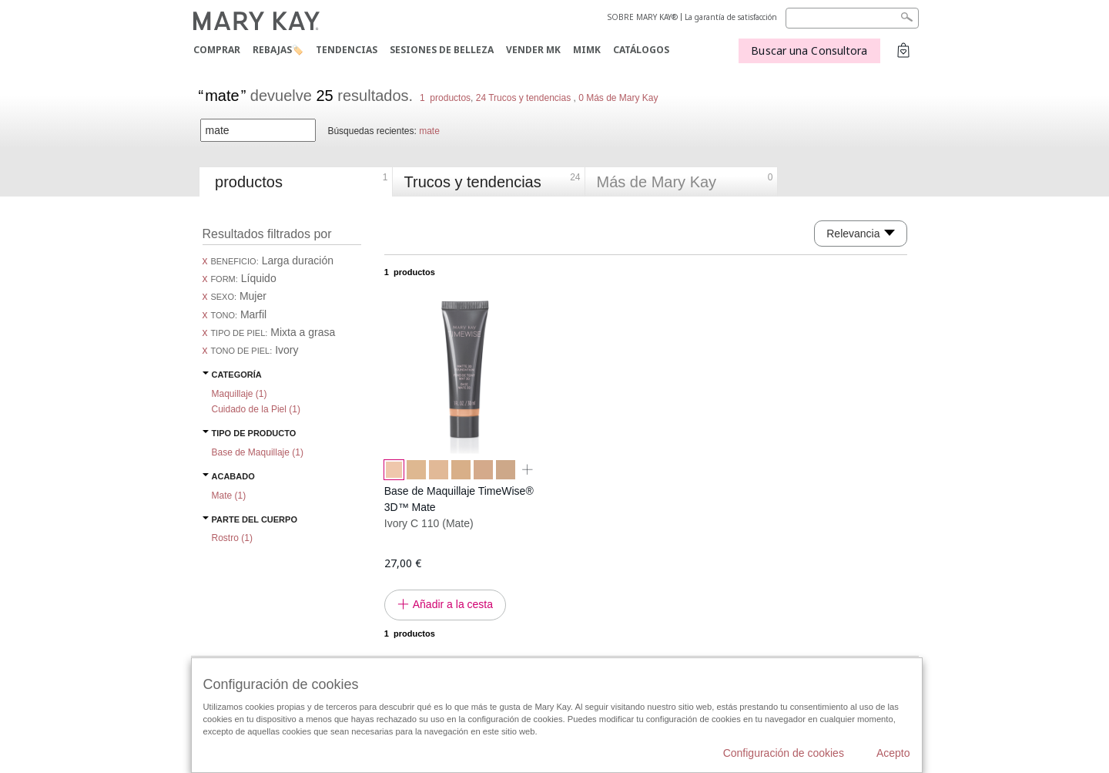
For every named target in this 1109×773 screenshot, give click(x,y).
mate (429, 131)
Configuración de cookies (783, 753)
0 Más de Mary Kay (617, 97)
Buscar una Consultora (809, 50)
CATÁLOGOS (641, 50)
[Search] (852, 18)
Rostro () (232, 538)
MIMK (587, 50)
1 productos (445, 97)
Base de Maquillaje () (257, 452)
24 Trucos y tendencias (523, 97)
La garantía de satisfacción (731, 17)
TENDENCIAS (346, 50)
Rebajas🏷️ (278, 50)
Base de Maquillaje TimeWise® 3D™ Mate (459, 499)
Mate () (229, 495)
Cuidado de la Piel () (256, 409)
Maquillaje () (239, 393)
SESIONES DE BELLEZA (442, 50)
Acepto (893, 753)
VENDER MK (533, 50)
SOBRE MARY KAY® (643, 17)
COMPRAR (216, 50)
